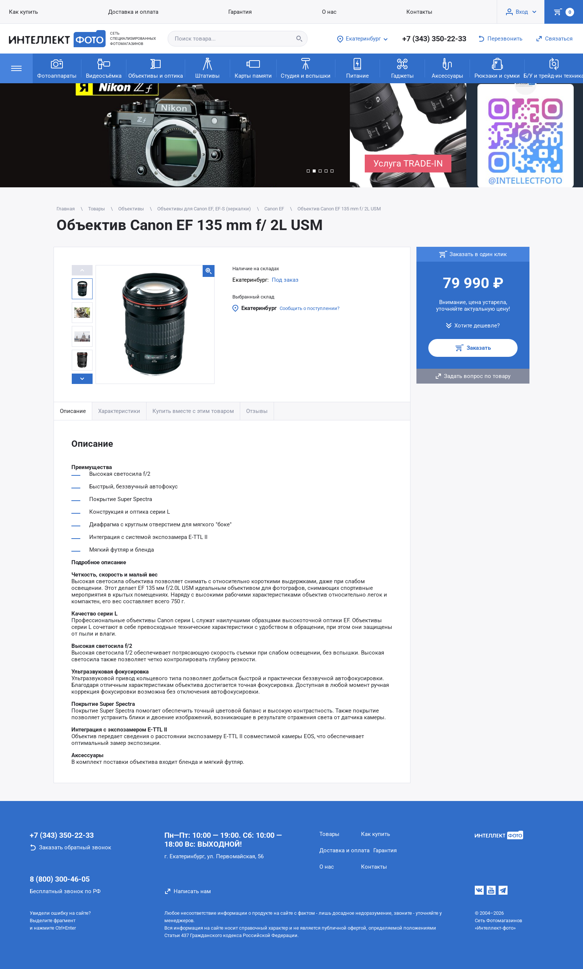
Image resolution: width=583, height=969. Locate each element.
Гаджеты (402, 67)
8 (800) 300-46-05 (60, 879)
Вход (522, 12)
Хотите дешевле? (477, 325)
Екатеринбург (259, 308)
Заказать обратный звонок (75, 847)
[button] (308, 170)
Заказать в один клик (478, 254)
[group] (175, 135)
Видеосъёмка (104, 67)
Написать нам (192, 891)
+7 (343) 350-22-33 (434, 38)
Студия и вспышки (306, 67)
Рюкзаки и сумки (497, 67)
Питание (357, 67)
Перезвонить (504, 38)
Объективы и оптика (155, 67)
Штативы (207, 67)
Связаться (559, 38)
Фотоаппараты (57, 67)
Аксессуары (447, 67)
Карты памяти (253, 67)
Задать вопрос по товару (477, 376)
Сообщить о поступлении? (309, 308)
